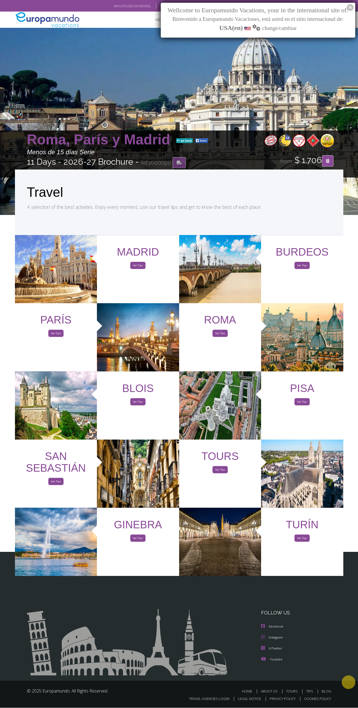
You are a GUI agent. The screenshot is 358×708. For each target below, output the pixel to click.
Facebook (272, 627)
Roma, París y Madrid (100, 140)
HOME (249, 691)
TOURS (293, 691)
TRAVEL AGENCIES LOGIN (204, 699)
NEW (154, 20)
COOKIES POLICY (316, 699)
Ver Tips (138, 266)
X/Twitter (271, 649)
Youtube (271, 659)
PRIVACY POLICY (280, 699)
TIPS (310, 691)
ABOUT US (271, 691)
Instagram (272, 638)
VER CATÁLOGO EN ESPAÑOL (120, 6)
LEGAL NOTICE (245, 699)
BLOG (326, 691)
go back (184, 141)
